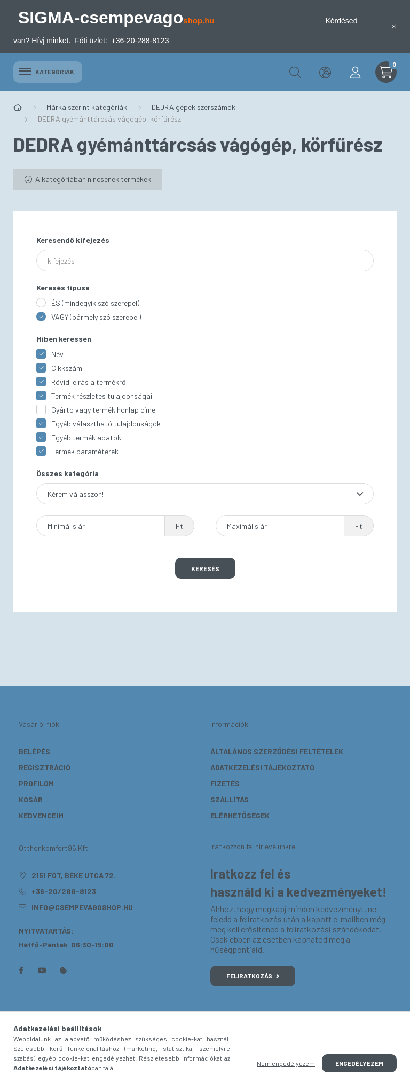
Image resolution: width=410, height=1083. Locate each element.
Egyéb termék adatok (86, 437)
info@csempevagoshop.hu (82, 907)
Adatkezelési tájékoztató (262, 767)
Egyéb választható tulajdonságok (106, 423)
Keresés (205, 568)
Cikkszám (66, 368)
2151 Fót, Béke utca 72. (73, 875)
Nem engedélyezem (286, 1063)
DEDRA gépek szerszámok (193, 107)
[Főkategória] (17, 107)
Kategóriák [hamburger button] (47, 71)
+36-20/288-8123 (63, 891)
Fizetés (225, 783)
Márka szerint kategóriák (86, 107)
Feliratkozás (252, 975)
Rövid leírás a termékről (89, 381)
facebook (20, 970)
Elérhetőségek (240, 815)
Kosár (31, 799)
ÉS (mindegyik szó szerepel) (95, 302)
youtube (42, 970)
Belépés (34, 751)
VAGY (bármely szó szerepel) (96, 316)
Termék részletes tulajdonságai (101, 395)
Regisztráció (44, 767)
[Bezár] (394, 27)
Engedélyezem (359, 1063)
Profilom (36, 783)
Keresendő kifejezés (72, 239)
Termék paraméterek (85, 451)
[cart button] (386, 72)
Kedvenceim (41, 815)
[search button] (295, 72)
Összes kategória (67, 473)
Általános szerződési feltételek (276, 751)
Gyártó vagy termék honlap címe (103, 409)
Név (57, 354)
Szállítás (229, 799)
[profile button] (355, 72)
